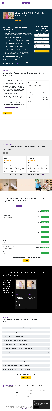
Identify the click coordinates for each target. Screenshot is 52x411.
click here (16, 63)
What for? (41, 404)
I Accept (36, 406)
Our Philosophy (29, 393)
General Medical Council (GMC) (11, 107)
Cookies (36, 401)
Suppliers (28, 396)
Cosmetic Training (42, 390)
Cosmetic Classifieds (42, 389)
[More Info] (33, 300)
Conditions (33, 206)
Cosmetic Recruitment (43, 387)
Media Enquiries (29, 394)
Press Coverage (29, 390)
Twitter (16, 389)
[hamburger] (48, 3)
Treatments (19, 206)
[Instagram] (30, 106)
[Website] (28, 106)
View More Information (8, 217)
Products (26, 206)
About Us (28, 389)
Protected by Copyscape (26, 408)
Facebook (17, 390)
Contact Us (29, 387)
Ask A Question (26, 3)
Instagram (17, 387)
